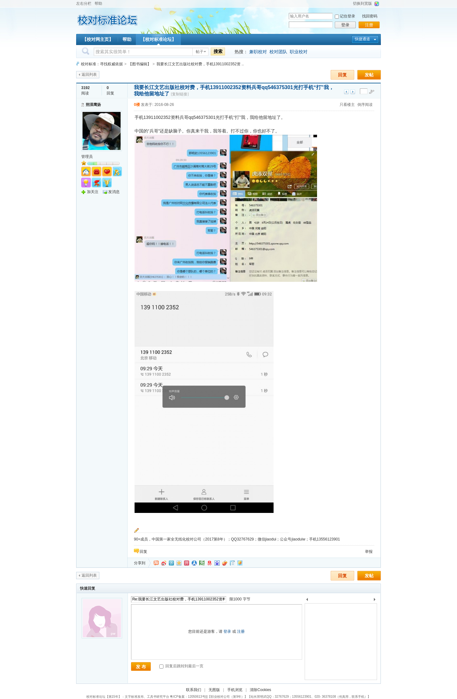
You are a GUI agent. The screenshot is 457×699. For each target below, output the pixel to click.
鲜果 (224, 563)
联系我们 (193, 690)
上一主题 (346, 91)
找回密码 (369, 16)
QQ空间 (179, 563)
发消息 (114, 192)
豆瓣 (201, 563)
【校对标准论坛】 (158, 39)
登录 (345, 25)
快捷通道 (362, 39)
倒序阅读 (365, 104)
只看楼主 (347, 104)
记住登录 (347, 16)
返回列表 (89, 74)
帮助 (98, 3)
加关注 (92, 192)
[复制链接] (180, 94)
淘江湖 (156, 563)
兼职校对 (258, 51)
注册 (369, 25)
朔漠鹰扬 (93, 104)
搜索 (218, 51)
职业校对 (299, 51)
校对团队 (278, 51)
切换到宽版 (362, 3)
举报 (369, 551)
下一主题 (352, 91)
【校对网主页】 (97, 39)
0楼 (137, 104)
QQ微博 (171, 563)
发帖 (369, 74)
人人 (194, 563)
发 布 (141, 666)
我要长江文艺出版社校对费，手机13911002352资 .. (200, 64)
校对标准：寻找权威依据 (102, 64)
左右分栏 (83, 3)
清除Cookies (260, 690)
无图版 (214, 690)
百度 (217, 563)
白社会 (232, 563)
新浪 (163, 563)
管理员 (87, 156)
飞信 (239, 563)
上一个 (307, 600)
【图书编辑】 (139, 64)
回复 (342, 74)
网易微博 (209, 563)
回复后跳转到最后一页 (181, 666)
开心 (186, 563)
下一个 (376, 600)
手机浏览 (234, 690)
